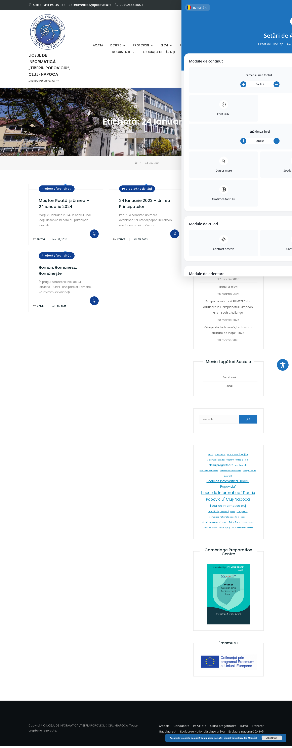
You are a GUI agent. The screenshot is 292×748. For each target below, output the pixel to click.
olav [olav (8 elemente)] (233, 513)
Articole (164, 728)
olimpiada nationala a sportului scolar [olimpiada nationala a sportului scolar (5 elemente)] (227, 519)
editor (39, 241)
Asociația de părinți (158, 53)
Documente (121, 53)
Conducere (181, 728)
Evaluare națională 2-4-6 (246, 734)
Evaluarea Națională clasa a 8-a (202, 734)
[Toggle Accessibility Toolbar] (283, 365)
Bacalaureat (167, 734)
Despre (115, 46)
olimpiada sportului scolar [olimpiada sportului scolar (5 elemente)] (214, 524)
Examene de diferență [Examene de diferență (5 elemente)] (230, 473)
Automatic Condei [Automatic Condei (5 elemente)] (216, 462)
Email (259, 3)
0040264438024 (131, 5)
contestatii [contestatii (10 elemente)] (241, 467)
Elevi (164, 46)
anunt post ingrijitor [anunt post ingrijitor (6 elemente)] (237, 456)
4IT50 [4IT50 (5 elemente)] (210, 456)
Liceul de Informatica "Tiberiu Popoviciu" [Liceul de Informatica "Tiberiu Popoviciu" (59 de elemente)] (228, 486)
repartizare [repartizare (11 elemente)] (248, 524)
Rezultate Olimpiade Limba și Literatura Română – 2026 (228, 257)
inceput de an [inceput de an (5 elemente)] (249, 473)
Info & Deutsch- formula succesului (228, 274)
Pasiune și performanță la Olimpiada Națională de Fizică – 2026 (227, 205)
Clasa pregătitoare (223, 728)
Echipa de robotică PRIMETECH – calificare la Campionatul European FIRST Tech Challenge (228, 309)
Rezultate (199, 728)
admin (38, 308)
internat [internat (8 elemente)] (228, 478)
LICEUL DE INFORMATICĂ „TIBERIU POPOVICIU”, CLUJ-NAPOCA (49, 66)
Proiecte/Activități (57, 191)
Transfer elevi (228, 289)
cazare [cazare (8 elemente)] (230, 462)
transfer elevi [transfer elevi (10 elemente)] (210, 529)
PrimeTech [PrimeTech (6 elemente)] (234, 524)
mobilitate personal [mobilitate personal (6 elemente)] (218, 513)
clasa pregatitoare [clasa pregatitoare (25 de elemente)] (221, 467)
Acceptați (271, 738)
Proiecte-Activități (196, 46)
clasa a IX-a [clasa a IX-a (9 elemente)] (242, 462)
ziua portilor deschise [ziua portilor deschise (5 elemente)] (242, 530)
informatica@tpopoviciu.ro (92, 5)
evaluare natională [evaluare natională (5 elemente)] (209, 473)
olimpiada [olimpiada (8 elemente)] (242, 513)
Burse (244, 728)
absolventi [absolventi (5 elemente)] (220, 456)
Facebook (253, 3)
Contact (189, 53)
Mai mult (252, 738)
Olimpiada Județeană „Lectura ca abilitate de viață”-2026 (228, 332)
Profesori (141, 46)
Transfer (258, 728)
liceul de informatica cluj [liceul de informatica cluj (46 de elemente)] (228, 508)
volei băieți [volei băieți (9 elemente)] (225, 529)
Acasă (98, 46)
